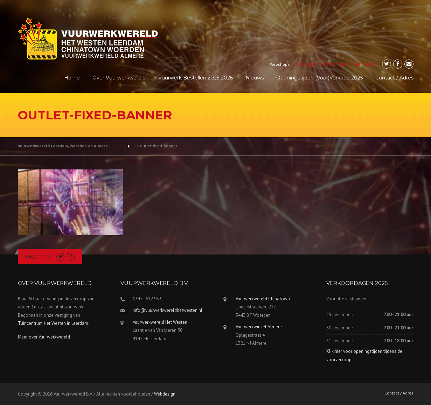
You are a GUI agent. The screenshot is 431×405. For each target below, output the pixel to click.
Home (72, 78)
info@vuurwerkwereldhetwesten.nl (167, 310)
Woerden (336, 64)
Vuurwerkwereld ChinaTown (263, 299)
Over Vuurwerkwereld (119, 78)
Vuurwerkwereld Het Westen (160, 322)
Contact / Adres (394, 78)
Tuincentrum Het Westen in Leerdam (53, 323)
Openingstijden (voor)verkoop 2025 (319, 78)
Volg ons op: (38, 256)
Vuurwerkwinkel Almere (259, 327)
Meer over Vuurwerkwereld (44, 337)
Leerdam (305, 64)
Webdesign (164, 394)
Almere (365, 64)
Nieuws (254, 78)
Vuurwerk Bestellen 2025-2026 (195, 78)
